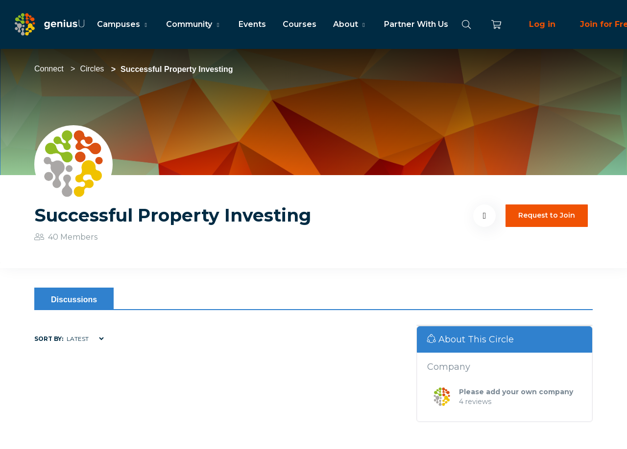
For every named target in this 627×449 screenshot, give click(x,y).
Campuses (123, 24)
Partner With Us (416, 24)
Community (193, 24)
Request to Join (546, 215)
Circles (92, 69)
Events (252, 24)
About (350, 24)
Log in (542, 24)
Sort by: (48, 338)
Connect (49, 69)
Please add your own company (516, 391)
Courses (299, 24)
